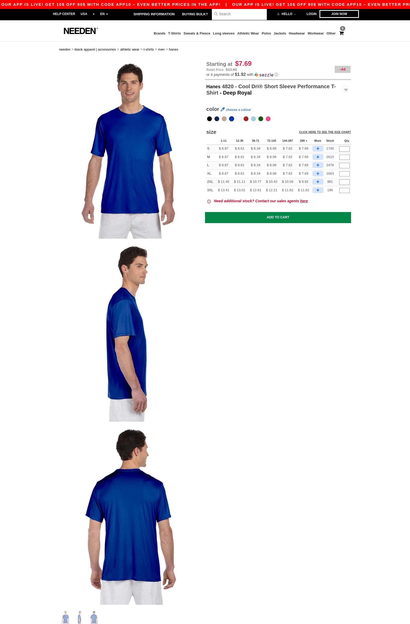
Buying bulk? (195, 14)
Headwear (297, 33)
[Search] (239, 13)
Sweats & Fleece (196, 33)
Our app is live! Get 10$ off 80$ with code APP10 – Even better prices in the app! (212, 4)
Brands (160, 33)
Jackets (280, 33)
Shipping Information (153, 14)
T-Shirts (174, 33)
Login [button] (312, 14)
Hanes (214, 82)
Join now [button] (339, 14)
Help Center (64, 14)
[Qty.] (344, 144)
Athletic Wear (248, 33)
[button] (278, 69)
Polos (266, 33)
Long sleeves (223, 33)
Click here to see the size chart (326, 128)
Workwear (316, 33)
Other (331, 33)
